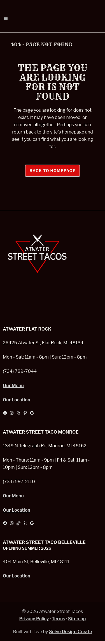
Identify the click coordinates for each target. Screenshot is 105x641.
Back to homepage (52, 170)
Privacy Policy (34, 618)
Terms (58, 618)
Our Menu (13, 385)
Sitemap (77, 618)
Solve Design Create (70, 631)
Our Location (16, 400)
